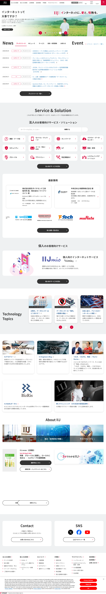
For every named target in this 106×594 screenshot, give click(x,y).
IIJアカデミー (42, 566)
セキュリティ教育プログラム (27, 564)
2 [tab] (47, 32)
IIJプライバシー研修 (27, 568)
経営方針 (58, 560)
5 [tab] (54, 32)
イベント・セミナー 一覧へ (95, 44)
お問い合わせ (93, 563)
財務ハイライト (60, 566)
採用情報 (92, 560)
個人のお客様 (24, 557)
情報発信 (41, 563)
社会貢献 (75, 573)
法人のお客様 (7, 557)
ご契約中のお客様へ (9, 572)
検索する (81, 129)
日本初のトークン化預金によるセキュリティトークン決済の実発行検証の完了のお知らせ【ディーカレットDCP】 (50, 52)
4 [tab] (52, 32)
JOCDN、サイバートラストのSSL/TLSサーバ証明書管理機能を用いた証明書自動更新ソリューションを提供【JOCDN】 (50, 69)
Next (65, 33)
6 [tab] (56, 32)
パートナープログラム (10, 569)
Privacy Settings (88, 580)
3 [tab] (50, 32)
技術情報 (92, 557)
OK (88, 588)
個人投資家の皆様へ (61, 575)
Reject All (88, 584)
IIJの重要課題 (77, 568)
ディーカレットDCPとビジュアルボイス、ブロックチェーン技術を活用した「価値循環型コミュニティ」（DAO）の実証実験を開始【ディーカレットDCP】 (51, 60)
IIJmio (23, 560)
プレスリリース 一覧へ (35, 94)
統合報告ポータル (61, 569)
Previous (40, 33)
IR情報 (57, 557)
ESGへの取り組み (78, 571)
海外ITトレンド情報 (44, 569)
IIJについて (40, 557)
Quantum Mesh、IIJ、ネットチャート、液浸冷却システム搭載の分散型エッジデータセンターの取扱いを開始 (50, 85)
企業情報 (41, 560)
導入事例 (6, 563)
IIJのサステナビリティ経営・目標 (79, 564)
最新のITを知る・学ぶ (10, 566)
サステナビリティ (77, 557)
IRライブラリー (60, 563)
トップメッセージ (78, 560)
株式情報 (58, 572)
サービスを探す (8, 560)
